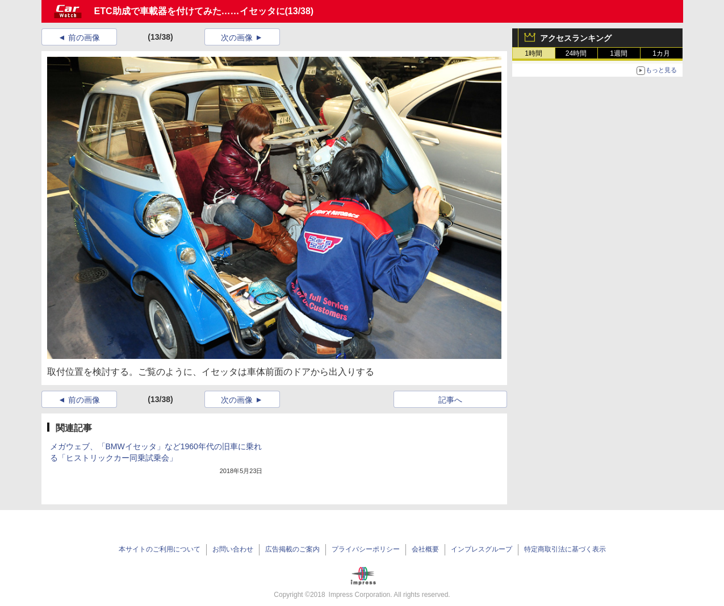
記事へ (450, 399)
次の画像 (237, 37)
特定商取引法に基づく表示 (565, 549)
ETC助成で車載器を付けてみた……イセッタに (189, 11)
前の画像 (84, 37)
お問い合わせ (232, 549)
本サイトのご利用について (159, 549)
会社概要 (425, 549)
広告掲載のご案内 (292, 549)
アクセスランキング (576, 38)
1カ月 (661, 53)
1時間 (533, 53)
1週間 (618, 53)
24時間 (576, 53)
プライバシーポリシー (366, 549)
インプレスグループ (481, 549)
